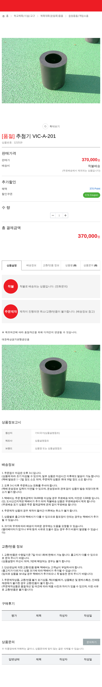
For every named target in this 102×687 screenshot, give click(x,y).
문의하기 (92, 642)
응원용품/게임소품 (78, 16)
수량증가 (65, 215)
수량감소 (52, 215)
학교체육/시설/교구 (24, 16)
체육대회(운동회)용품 (51, 16)
